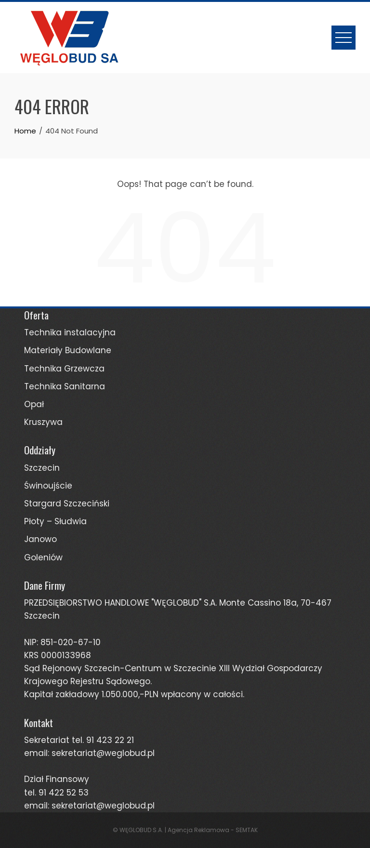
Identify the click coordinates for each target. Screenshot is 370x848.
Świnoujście (48, 485)
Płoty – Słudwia (55, 521)
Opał (34, 404)
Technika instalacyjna (70, 332)
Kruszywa (43, 422)
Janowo (40, 539)
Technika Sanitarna (64, 386)
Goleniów (43, 557)
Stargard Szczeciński (66, 503)
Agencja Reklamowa (198, 830)
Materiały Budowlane (67, 350)
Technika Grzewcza (64, 368)
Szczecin (42, 468)
